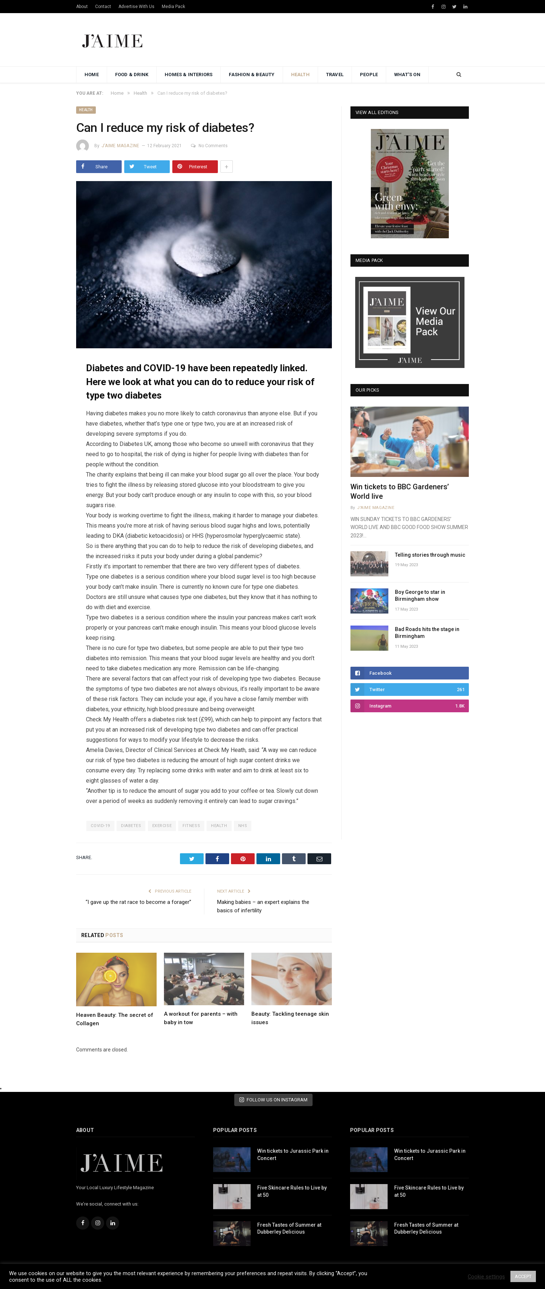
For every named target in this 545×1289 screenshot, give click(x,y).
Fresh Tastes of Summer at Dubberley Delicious (289, 1228)
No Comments (209, 145)
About (82, 6)
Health (300, 74)
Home (92, 74)
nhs (242, 825)
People (369, 74)
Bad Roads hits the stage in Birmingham (427, 632)
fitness (191, 825)
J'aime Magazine (121, 145)
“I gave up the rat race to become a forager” (138, 902)
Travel (335, 74)
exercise (162, 825)
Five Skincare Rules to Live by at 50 (292, 1191)
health (219, 825)
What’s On (407, 74)
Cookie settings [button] (486, 1276)
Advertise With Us (136, 6)
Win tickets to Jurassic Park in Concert (293, 1154)
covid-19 (100, 825)
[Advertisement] (336, 40)
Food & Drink (131, 74)
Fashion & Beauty (251, 74)
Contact (103, 6)
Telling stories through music (430, 555)
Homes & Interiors (188, 74)
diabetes (131, 825)
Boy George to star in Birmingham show (420, 595)
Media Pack (173, 6)
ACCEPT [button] (523, 1276)
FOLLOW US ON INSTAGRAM (273, 1099)
